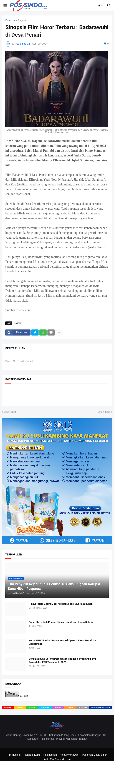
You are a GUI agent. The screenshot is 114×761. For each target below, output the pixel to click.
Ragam (22, 20)
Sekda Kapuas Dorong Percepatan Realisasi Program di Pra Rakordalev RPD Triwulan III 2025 (62, 660)
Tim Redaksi (14, 754)
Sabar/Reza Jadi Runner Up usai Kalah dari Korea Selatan (61, 622)
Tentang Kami (32, 754)
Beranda (10, 20)
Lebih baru (10, 411)
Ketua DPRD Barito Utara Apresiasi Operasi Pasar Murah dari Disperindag (63, 642)
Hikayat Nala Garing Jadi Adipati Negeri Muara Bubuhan (61, 603)
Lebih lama (104, 411)
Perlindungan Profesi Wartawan (60, 754)
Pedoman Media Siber (94, 754)
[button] (5, 5)
